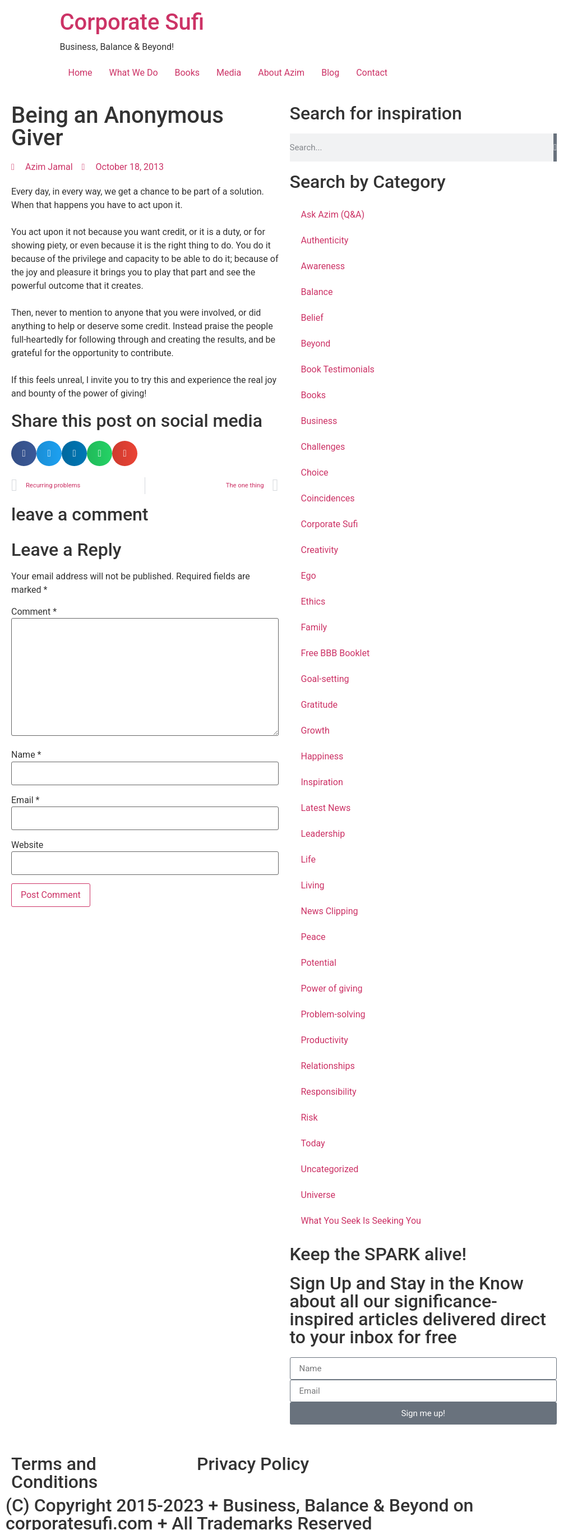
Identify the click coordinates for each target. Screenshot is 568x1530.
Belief (312, 317)
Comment (34, 611)
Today (313, 1143)
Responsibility (329, 1091)
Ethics (313, 601)
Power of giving (332, 988)
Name (26, 754)
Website (27, 845)
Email (25, 800)
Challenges (323, 446)
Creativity (319, 550)
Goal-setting (325, 679)
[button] (23, 453)
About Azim (281, 72)
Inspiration (322, 782)
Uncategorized (330, 1169)
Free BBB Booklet (335, 653)
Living (313, 885)
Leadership (323, 833)
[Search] (555, 147)
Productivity (324, 1040)
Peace (313, 937)
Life (308, 859)
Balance (317, 292)
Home (80, 72)
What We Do (133, 72)
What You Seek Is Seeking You (361, 1220)
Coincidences (328, 498)
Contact (371, 72)
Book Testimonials (338, 369)
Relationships (328, 1066)
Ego (308, 575)
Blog (330, 72)
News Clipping (329, 911)
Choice (315, 472)
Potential (318, 962)
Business (319, 421)
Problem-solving (333, 1014)
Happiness (322, 756)
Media (228, 72)
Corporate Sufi (132, 22)
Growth (315, 730)
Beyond (316, 343)
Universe (318, 1195)
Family (314, 627)
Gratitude (319, 704)
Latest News (326, 808)
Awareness (323, 266)
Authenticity (325, 240)
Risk (309, 1117)
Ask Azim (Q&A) (333, 214)
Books (187, 72)
